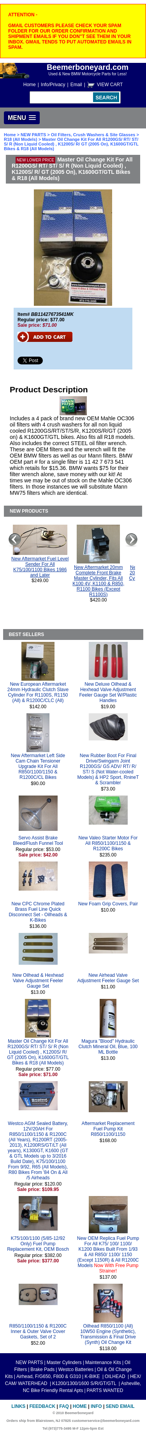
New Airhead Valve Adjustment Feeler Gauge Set (108, 977)
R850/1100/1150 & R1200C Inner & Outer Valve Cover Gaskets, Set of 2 (38, 1331)
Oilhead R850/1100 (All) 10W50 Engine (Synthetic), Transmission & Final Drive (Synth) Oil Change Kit (108, 1334)
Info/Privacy (53, 84)
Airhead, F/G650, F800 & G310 (48, 1376)
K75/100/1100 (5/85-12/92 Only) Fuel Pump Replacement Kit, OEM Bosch (38, 1244)
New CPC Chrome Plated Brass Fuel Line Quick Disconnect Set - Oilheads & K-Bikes (38, 912)
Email (76, 84)
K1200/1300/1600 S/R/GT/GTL (85, 1383)
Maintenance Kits (103, 1362)
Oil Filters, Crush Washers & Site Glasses (93, 134)
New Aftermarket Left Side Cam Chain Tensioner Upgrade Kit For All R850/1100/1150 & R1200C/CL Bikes (38, 766)
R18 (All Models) (20, 139)
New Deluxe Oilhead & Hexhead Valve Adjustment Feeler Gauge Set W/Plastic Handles (108, 692)
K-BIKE (92, 1376)
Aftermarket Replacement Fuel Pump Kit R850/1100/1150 (107, 1129)
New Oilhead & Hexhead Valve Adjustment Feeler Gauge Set (37, 980)
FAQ (64, 1406)
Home (29, 84)
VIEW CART (110, 84)
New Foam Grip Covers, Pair (108, 904)
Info (96, 1406)
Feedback (42, 1406)
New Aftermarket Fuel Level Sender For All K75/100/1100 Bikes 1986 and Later (40, 567)
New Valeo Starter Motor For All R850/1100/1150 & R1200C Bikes (108, 843)
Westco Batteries (75, 1369)
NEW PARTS (33, 134)
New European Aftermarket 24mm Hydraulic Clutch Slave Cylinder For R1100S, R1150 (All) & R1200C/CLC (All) (38, 692)
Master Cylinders (64, 1362)
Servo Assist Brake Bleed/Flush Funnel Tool (38, 840)
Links (18, 1406)
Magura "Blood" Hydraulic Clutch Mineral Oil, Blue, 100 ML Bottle (107, 1046)
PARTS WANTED (105, 1390)
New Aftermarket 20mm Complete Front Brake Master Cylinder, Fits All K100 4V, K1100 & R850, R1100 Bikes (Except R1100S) (98, 581)
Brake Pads (42, 1369)
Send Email (120, 1406)
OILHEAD (116, 1376)
